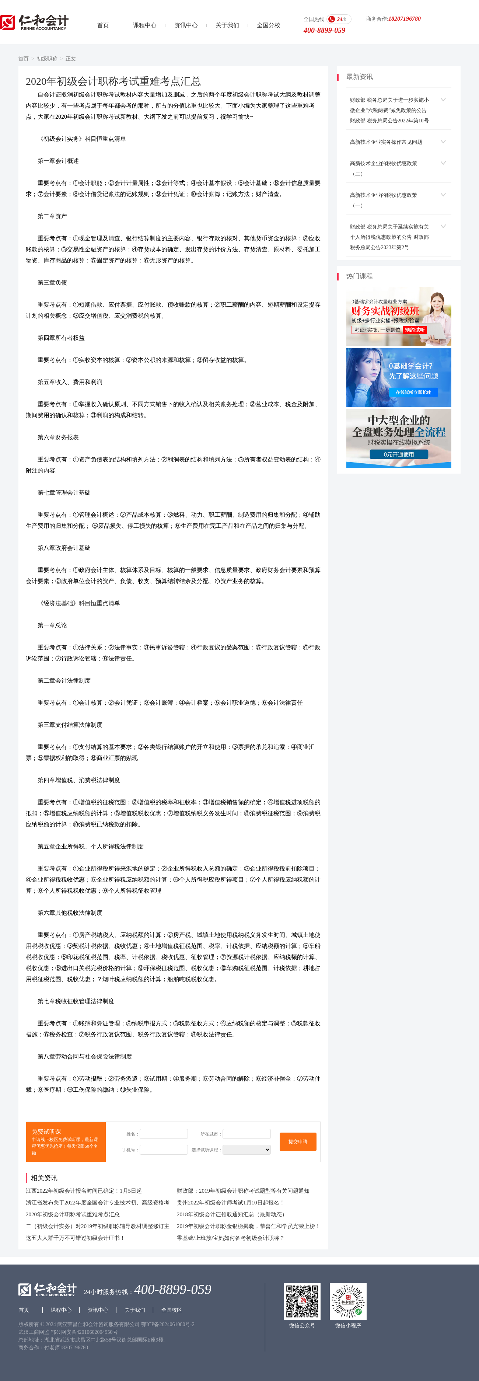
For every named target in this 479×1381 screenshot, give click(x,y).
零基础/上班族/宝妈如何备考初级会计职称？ (231, 1238)
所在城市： (211, 1134)
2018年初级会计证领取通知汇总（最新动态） (232, 1214)
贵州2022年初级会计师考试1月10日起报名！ (231, 1203)
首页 (103, 25)
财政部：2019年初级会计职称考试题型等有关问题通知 (243, 1191)
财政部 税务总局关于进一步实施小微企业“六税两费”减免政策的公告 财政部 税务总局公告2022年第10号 (389, 110)
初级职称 (47, 59)
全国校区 (171, 1310)
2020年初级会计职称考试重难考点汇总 (73, 1214)
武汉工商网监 (33, 1332)
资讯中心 (186, 25)
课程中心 (145, 25)
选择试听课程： (207, 1149)
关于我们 (227, 25)
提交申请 (298, 1141)
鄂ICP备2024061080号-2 (168, 1324)
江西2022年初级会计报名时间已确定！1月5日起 (84, 1191)
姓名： (133, 1134)
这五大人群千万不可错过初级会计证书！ (75, 1238)
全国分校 (268, 25)
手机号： (131, 1149)
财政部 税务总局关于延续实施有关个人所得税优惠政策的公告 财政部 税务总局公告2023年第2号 (389, 237)
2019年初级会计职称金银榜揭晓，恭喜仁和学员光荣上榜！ (249, 1226)
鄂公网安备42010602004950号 (84, 1332)
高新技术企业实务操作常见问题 (386, 142)
